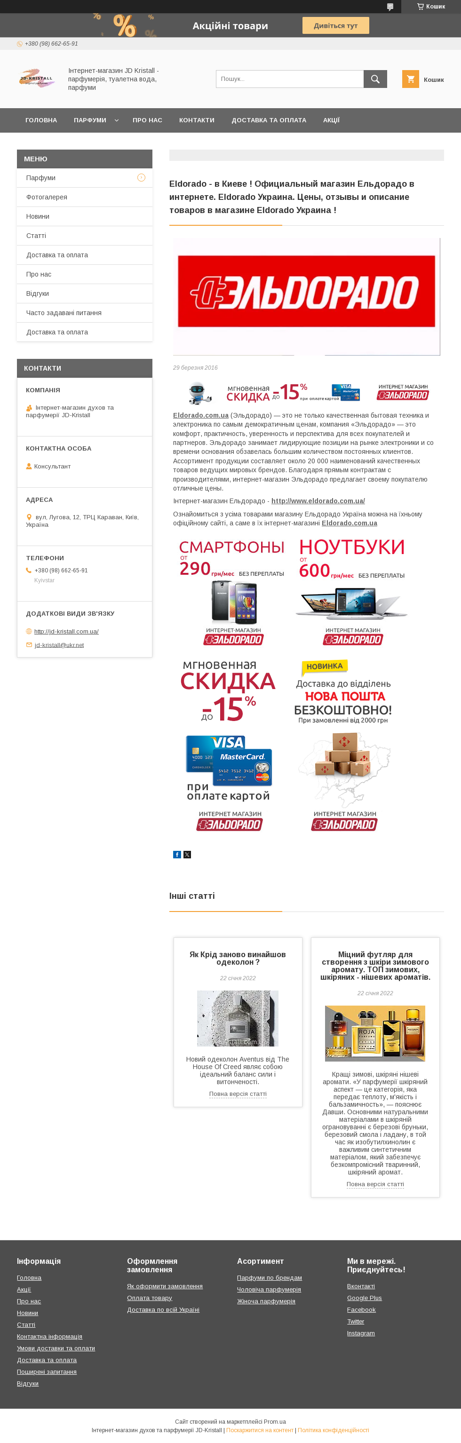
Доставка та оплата (268, 120)
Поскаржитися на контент (260, 1430)
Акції (331, 120)
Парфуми (90, 120)
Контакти (197, 120)
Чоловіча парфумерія (269, 1289)
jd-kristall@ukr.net (59, 644)
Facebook (361, 1309)
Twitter (355, 1321)
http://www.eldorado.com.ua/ (318, 501)
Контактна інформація (49, 1336)
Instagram (361, 1333)
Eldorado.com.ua (201, 415)
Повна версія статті (238, 1093)
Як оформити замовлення (165, 1286)
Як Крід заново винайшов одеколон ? (238, 958)
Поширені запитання (47, 1371)
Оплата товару (149, 1297)
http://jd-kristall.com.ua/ (66, 631)
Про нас (147, 120)
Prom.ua (275, 1422)
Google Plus (364, 1297)
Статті (36, 235)
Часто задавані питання (64, 313)
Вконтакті (361, 1286)
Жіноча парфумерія (266, 1301)
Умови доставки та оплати (56, 1348)
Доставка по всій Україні (163, 1309)
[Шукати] (375, 79)
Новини (37, 216)
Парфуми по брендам (269, 1277)
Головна (41, 120)
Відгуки (37, 293)
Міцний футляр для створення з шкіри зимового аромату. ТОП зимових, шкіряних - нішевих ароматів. (375, 966)
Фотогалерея (46, 197)
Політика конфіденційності (333, 1430)
